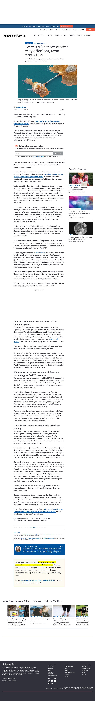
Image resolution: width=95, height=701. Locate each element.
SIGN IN (83, 29)
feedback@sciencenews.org (26, 520)
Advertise (67, 674)
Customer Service (52, 675)
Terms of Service (81, 688)
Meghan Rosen (21, 107)
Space (89, 35)
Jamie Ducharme (73, 192)
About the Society (86, 668)
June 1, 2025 (33, 527)
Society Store (85, 670)
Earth (72, 35)
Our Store (76, 29)
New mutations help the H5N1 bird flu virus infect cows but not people (85, 621)
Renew (49, 670)
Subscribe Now (66, 26)
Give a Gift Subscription (51, 673)
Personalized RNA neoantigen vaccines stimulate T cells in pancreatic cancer (37, 538)
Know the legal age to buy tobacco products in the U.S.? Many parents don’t (17, 621)
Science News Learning (9, 680)
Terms (34, 156)
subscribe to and (37, 580)
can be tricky (40, 253)
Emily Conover (73, 217)
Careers (84, 674)
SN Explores (66, 29)
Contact (67, 676)
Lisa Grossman (73, 241)
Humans (57, 35)
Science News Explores (9, 678)
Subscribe (50, 668)
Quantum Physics (75, 209)
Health (49, 35)
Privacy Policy (40, 156)
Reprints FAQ (42, 520)
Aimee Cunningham (13, 624)
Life (65, 35)
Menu (51, 29)
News (29, 43)
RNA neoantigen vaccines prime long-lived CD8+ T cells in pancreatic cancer (37, 534)
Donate (90, 29)
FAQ (66, 668)
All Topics (39, 35)
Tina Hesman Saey (59, 624)
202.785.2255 (74, 688)
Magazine (43, 29)
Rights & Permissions (70, 672)
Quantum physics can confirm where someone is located (79, 214)
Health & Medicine (40, 43)
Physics (81, 35)
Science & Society (13, 616)
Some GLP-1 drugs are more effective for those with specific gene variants (63, 621)
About (57, 29)
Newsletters (68, 670)
